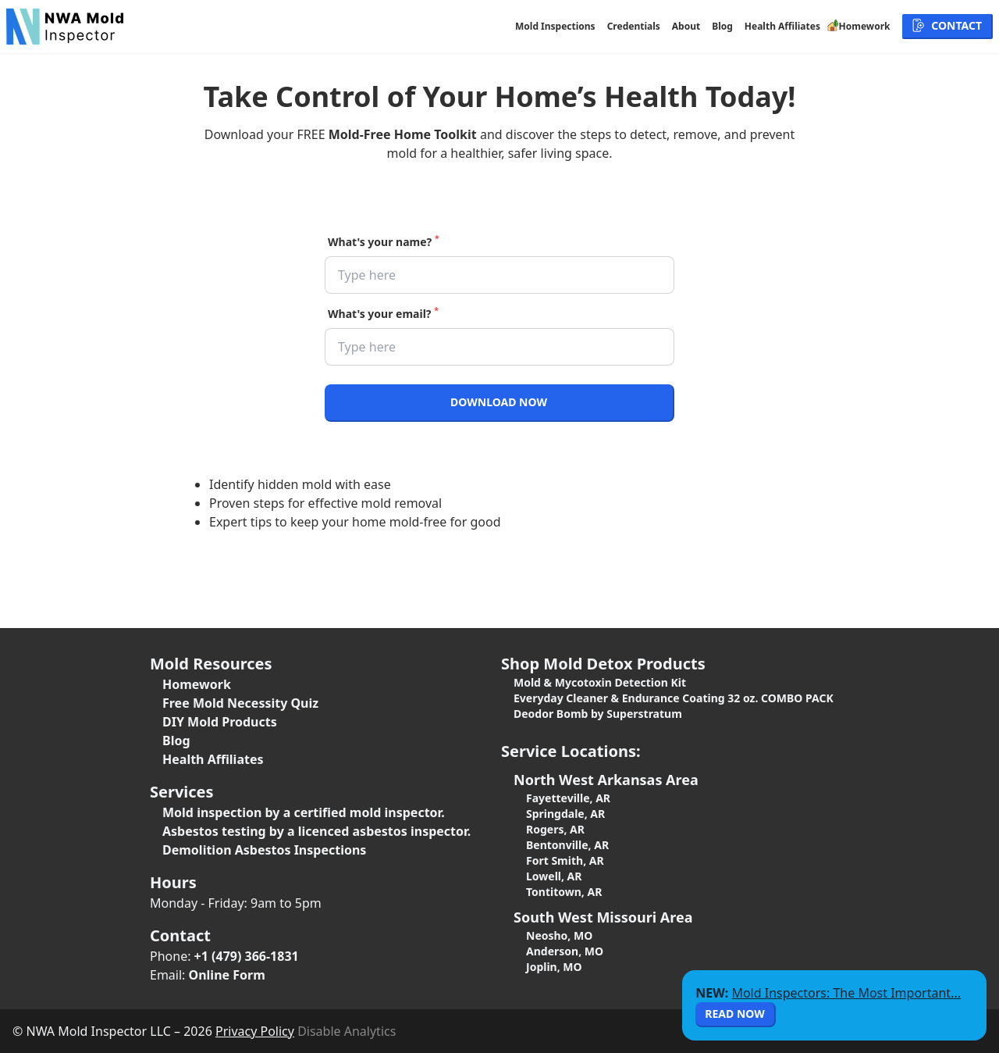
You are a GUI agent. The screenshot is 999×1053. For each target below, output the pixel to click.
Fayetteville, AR (568, 798)
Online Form (227, 974)
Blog (722, 26)
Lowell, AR (553, 876)
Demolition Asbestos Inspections (264, 849)
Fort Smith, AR (565, 860)
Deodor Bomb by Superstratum (598, 713)
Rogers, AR (555, 829)
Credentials (633, 26)
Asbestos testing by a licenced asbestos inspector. (316, 831)
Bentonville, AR (567, 844)
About (686, 26)
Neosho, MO (559, 935)
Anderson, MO (564, 951)
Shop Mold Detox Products (603, 663)
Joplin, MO (554, 966)
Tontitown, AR (564, 891)
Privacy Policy (254, 1031)
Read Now (734, 1013)
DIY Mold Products (219, 721)
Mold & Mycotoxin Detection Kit (600, 682)
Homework (196, 684)
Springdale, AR (565, 813)
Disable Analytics (346, 1031)
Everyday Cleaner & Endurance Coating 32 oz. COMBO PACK (674, 698)
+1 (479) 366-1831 (246, 956)
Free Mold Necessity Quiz (240, 703)
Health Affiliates (782, 26)
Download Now (498, 401)
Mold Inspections (555, 26)
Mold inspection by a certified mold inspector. (303, 812)
